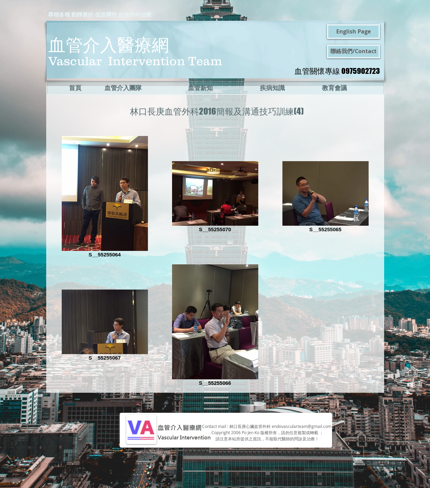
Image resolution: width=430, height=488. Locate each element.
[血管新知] (200, 88)
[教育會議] (334, 88)
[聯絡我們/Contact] (353, 51)
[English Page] (353, 31)
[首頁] (75, 88)
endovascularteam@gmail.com (301, 426)
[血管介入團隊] (123, 88)
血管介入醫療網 (108, 44)
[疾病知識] (272, 88)
